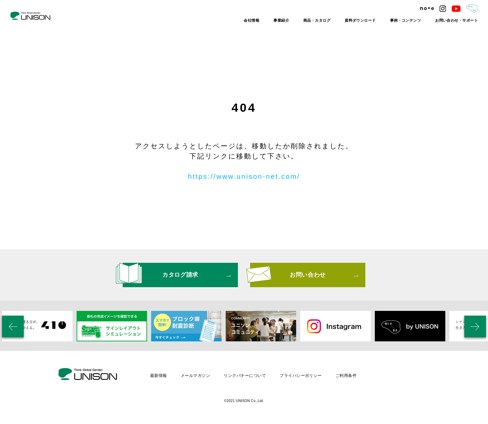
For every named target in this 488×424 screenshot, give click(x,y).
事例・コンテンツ (405, 20)
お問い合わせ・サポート (456, 20)
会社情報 (251, 20)
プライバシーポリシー (301, 375)
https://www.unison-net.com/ (244, 176)
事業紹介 (281, 20)
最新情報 (158, 375)
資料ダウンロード (360, 20)
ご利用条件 (346, 375)
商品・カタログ (316, 20)
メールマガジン (195, 375)
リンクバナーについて (245, 375)
